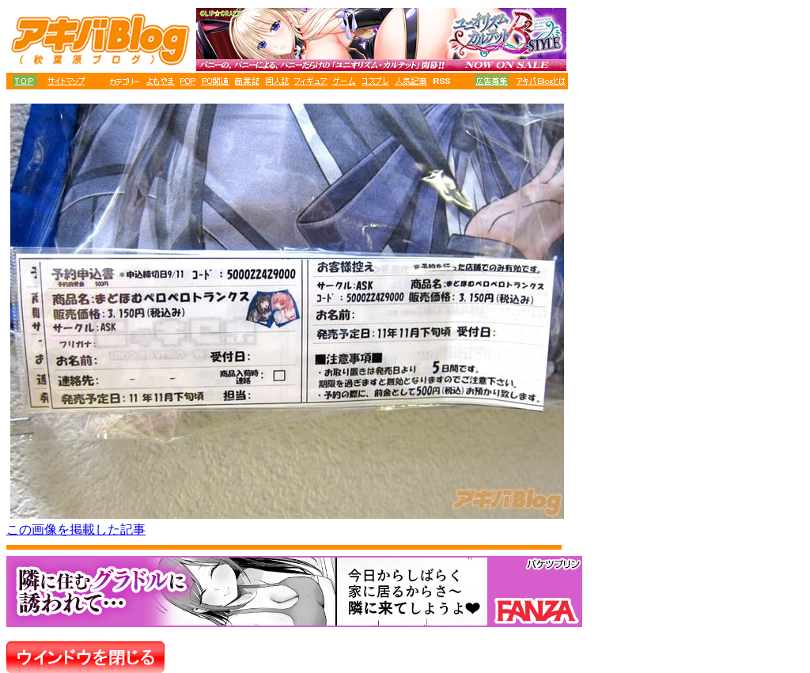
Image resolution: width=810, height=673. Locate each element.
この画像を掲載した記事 (76, 529)
